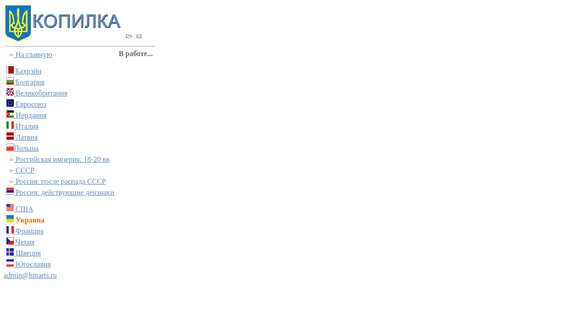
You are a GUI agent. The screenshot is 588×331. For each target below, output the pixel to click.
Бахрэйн (28, 71)
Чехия (24, 242)
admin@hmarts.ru (30, 275)
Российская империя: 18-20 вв (61, 159)
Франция (29, 231)
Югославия (32, 264)
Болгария (29, 82)
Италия (26, 126)
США (23, 209)
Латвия (26, 137)
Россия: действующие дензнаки (64, 192)
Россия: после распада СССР (60, 181)
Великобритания (41, 93)
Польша (26, 148)
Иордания (30, 115)
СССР (24, 170)
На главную (33, 54)
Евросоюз (30, 104)
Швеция (27, 253)
